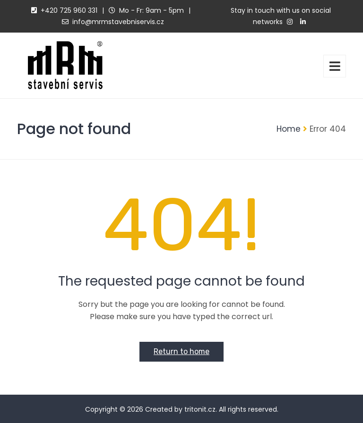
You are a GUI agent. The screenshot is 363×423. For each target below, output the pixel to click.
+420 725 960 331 (69, 10)
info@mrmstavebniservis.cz (118, 21)
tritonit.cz (200, 409)
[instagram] (290, 22)
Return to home (181, 351)
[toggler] (334, 66)
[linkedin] (303, 22)
